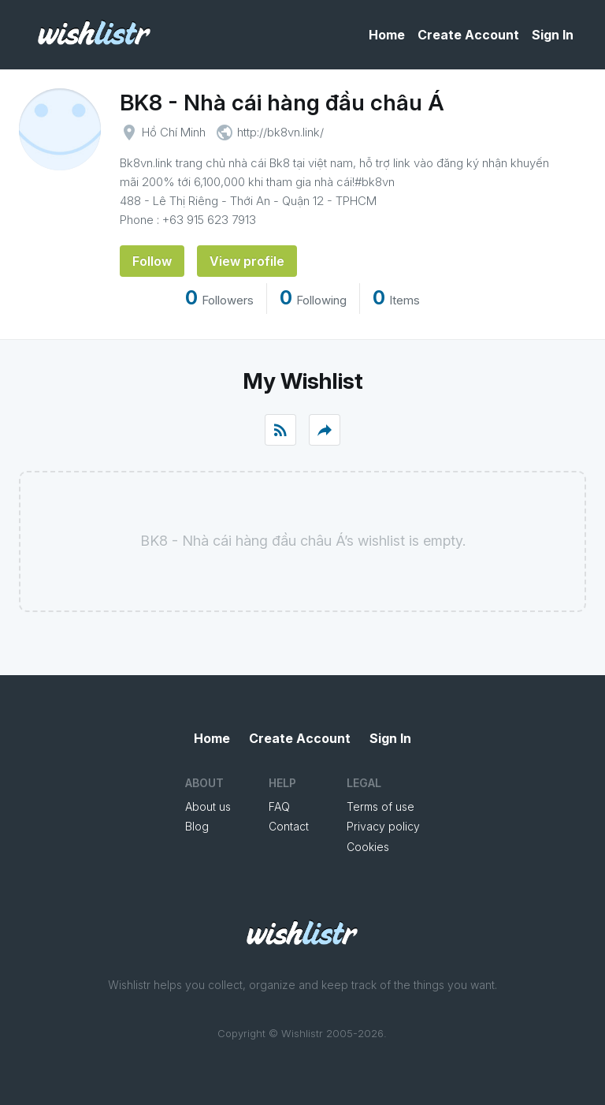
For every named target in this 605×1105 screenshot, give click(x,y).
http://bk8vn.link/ (280, 132)
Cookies (368, 846)
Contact (289, 826)
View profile (247, 261)
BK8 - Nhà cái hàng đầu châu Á (282, 102)
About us (208, 806)
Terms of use (380, 806)
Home (387, 35)
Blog (197, 826)
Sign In (552, 35)
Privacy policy (383, 826)
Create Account (468, 35)
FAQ (279, 806)
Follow (152, 261)
